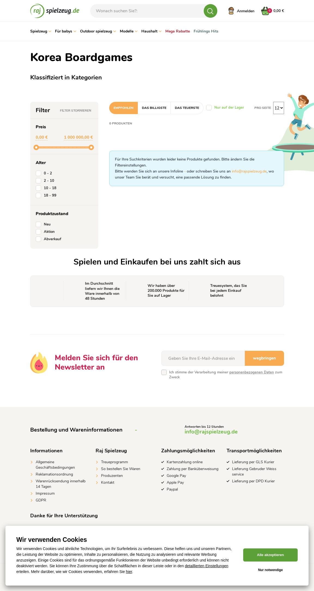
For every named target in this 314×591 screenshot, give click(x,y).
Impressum (45, 493)
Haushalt (151, 31)
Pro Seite (262, 108)
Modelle (129, 31)
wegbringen (264, 358)
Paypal (172, 489)
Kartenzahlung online (185, 462)
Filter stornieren (75, 110)
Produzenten (112, 475)
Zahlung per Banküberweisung (192, 468)
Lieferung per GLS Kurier (253, 462)
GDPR (41, 500)
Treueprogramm (114, 462)
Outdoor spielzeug (98, 31)
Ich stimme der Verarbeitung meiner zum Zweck (225, 375)
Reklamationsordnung (54, 474)
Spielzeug (40, 31)
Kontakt (107, 482)
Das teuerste (187, 108)
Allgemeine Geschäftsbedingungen (55, 464)
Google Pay (176, 475)
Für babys (65, 31)
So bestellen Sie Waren (120, 468)
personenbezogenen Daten (251, 372)
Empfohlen (123, 108)
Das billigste (154, 108)
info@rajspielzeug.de (249, 171)
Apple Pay (175, 482)
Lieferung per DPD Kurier (253, 481)
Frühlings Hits (206, 31)
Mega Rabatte (177, 31)
